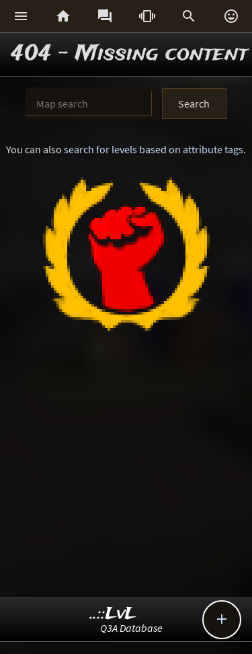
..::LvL (113, 614)
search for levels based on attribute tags (153, 149)
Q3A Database (131, 628)
